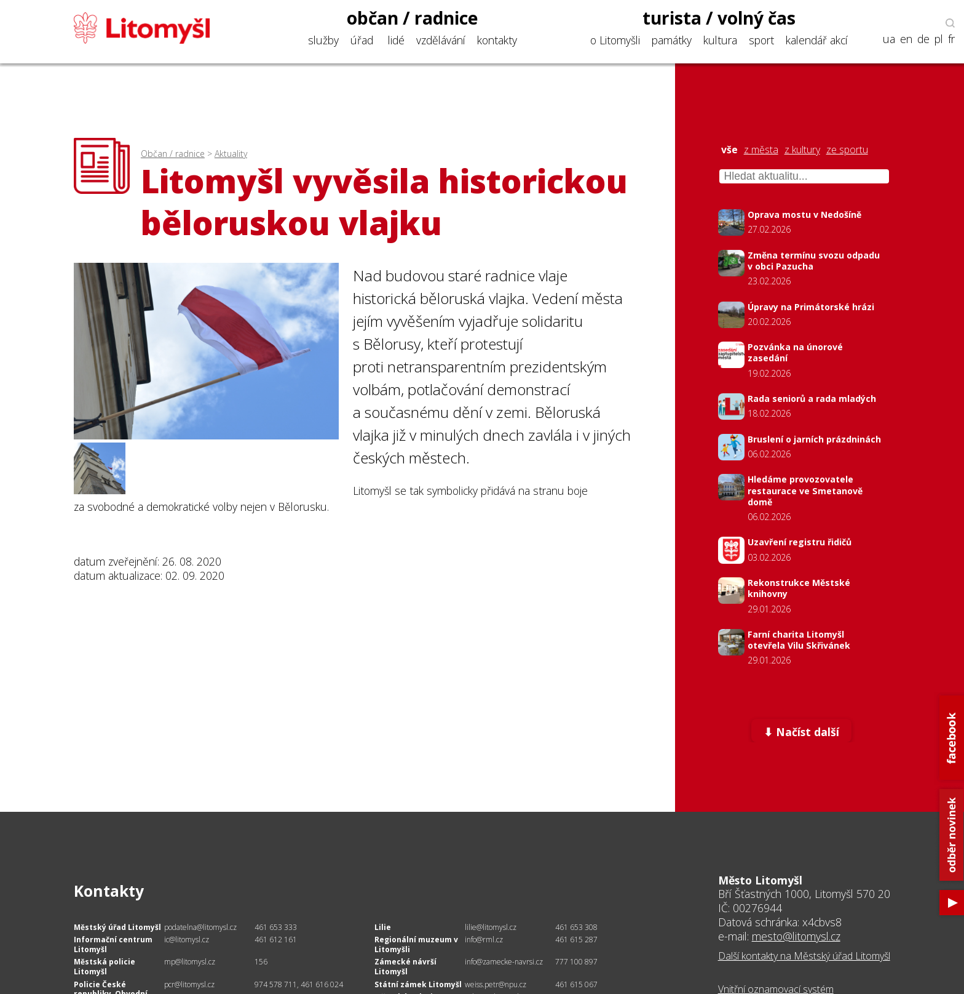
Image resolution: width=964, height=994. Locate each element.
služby (323, 40)
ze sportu (847, 149)
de (923, 39)
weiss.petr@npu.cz (495, 984)
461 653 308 (576, 927)
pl (938, 39)
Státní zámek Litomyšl (418, 984)
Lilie (382, 927)
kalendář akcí (817, 40)
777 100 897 (576, 961)
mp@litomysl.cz (189, 961)
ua (889, 39)
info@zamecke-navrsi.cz (504, 961)
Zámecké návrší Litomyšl (405, 966)
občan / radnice (412, 18)
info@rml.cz (484, 939)
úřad (361, 40)
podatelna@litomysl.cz (200, 927)
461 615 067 (576, 984)
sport (761, 40)
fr (951, 39)
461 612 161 (276, 939)
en (906, 39)
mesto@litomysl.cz (796, 936)
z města (761, 149)
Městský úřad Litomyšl (117, 927)
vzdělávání (440, 40)
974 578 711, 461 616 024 (299, 984)
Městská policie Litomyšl (104, 966)
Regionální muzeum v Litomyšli (416, 944)
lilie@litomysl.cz (490, 927)
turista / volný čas (719, 18)
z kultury (802, 149)
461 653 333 (276, 927)
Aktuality (231, 153)
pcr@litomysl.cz (189, 984)
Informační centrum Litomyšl (113, 944)
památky (672, 40)
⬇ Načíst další (801, 731)
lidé (396, 40)
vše (729, 149)
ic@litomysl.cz (186, 939)
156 (261, 961)
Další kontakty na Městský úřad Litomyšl (804, 956)
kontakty (497, 40)
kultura (720, 40)
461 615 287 (576, 939)
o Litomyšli (615, 40)
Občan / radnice (173, 153)
